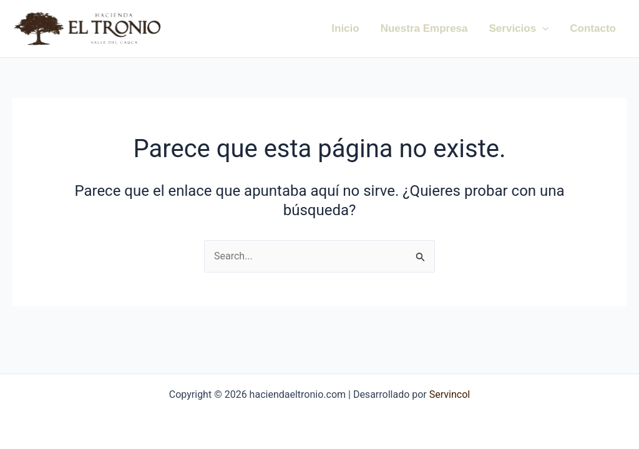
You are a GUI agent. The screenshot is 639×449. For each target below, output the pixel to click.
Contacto (593, 28)
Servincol (448, 394)
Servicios (519, 29)
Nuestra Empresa (424, 28)
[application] (542, 29)
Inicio (345, 28)
